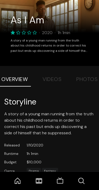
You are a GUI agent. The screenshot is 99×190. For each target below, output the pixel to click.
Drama (34, 171)
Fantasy (50, 171)
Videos (52, 79)
